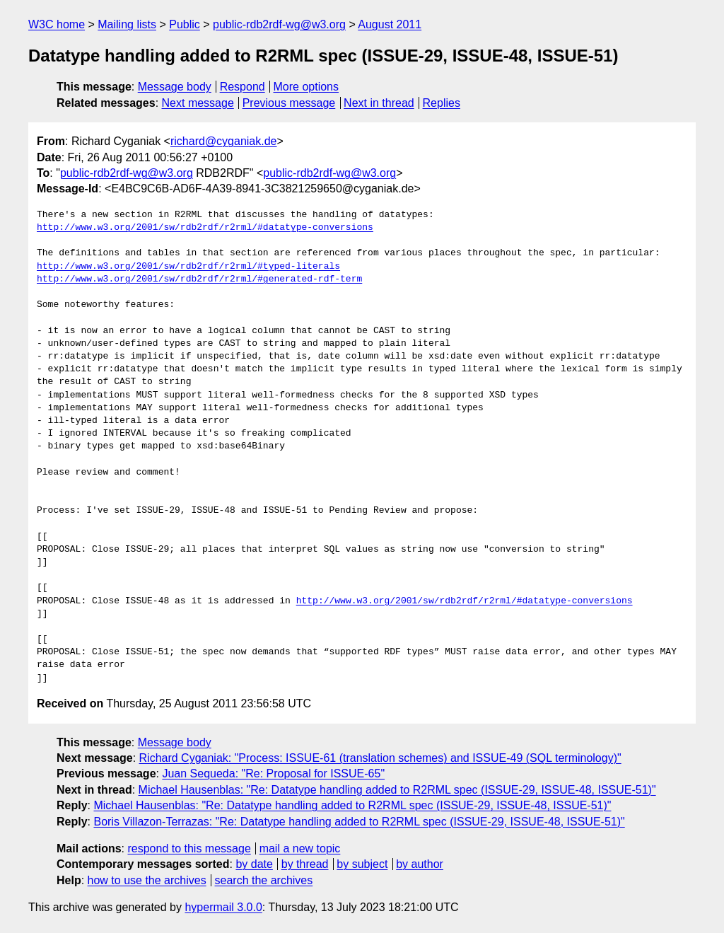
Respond (242, 87)
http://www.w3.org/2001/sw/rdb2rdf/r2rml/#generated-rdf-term (199, 279)
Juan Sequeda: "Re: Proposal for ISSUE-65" (273, 773)
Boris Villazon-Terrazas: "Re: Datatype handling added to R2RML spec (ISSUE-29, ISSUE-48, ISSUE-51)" (358, 822)
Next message (198, 103)
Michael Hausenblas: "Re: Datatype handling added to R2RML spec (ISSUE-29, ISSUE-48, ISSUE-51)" (397, 790)
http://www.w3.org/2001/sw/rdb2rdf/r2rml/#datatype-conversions (205, 227)
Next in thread (379, 103)
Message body (174, 87)
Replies (441, 103)
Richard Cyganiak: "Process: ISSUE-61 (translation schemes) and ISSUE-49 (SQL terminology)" (380, 758)
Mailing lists (127, 24)
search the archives (264, 880)
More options (306, 87)
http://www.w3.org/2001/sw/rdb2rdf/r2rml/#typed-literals (188, 266)
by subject (362, 864)
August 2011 (389, 24)
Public (184, 24)
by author (419, 864)
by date (253, 864)
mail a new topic (300, 848)
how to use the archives (147, 880)
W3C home (56, 24)
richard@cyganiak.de (223, 141)
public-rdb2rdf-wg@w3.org (279, 24)
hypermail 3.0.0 (223, 907)
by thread (305, 864)
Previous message (289, 103)
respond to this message (188, 848)
